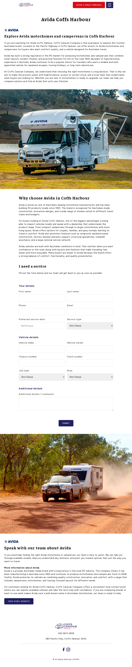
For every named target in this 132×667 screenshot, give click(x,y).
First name (25, 291)
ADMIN (76, 659)
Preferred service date (32, 319)
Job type (24, 370)
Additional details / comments (36, 394)
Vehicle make (26, 342)
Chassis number (28, 356)
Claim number (75, 356)
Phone (22, 305)
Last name (73, 291)
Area (69, 370)
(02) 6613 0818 (66, 633)
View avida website (19, 601)
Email (70, 305)
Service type (74, 319)
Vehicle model (75, 342)
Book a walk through (89, 5)
